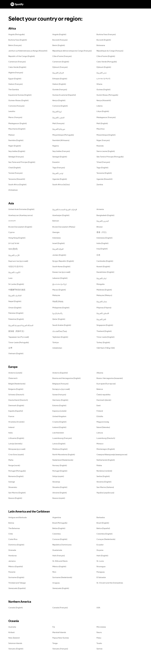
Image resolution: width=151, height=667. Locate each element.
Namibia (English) (15, 140)
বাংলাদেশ (12, 221)
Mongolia (100, 284)
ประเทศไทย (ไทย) (59, 331)
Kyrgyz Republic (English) (63, 261)
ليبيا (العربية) (57, 111)
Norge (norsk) (14, 465)
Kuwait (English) (103, 266)
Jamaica (12, 561)
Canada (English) (15, 607)
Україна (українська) (105, 492)
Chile (10, 533)
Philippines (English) (60, 307)
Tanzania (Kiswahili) (16, 179)
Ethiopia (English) (59, 78)
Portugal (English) (59, 471)
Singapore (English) (104, 325)
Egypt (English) (14, 78)
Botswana (100, 45)
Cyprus (11, 232)
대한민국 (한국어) (15, 266)
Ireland (11, 427)
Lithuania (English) (16, 438)
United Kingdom (59, 416)
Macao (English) (59, 289)
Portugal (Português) (17, 471)
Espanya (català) (59, 411)
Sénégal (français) (16, 156)
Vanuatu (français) (60, 648)
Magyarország (102, 421)
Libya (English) (102, 111)
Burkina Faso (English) (17, 40)
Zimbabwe (13, 190)
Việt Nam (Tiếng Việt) (105, 348)
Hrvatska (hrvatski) (16, 421)
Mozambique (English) (105, 135)
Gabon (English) (59, 84)
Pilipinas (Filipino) (103, 307)
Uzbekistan (57, 348)
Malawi (11, 135)
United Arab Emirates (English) (21, 209)
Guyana (99, 550)
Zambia (99, 184)
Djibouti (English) (103, 67)
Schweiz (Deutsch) (16, 394)
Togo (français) (58, 167)
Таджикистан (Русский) (18, 337)
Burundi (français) (59, 40)
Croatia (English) (59, 421)
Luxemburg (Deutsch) (105, 438)
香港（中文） (102, 232)
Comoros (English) (60, 105)
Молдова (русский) (16, 449)
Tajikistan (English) (60, 337)
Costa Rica (12, 539)
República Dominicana (61, 544)
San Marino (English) (17, 492)
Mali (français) (58, 123)
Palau (98, 637)
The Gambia (13, 89)
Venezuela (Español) (17, 588)
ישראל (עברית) (13, 243)
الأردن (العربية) (13, 255)
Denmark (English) (16, 405)
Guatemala (57, 550)
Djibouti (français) (60, 67)
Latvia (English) (58, 443)
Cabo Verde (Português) (106, 61)
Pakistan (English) (15, 313)
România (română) (104, 471)
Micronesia (101, 627)
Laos (10, 278)
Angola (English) (59, 34)
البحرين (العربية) (102, 221)
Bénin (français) (15, 45)
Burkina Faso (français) (106, 34)
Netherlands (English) (105, 460)
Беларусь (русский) (61, 389)
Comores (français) (16, 105)
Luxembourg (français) (62, 438)
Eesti (98, 405)
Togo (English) (102, 167)
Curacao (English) (59, 539)
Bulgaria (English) (15, 389)
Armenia (100, 209)
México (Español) (15, 566)
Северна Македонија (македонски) (111, 454)
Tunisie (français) (15, 173)
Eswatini (56, 162)
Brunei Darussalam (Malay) (63, 226)
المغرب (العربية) (58, 117)
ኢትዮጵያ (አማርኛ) (103, 78)
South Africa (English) (17, 184)
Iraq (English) (102, 248)
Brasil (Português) (59, 523)
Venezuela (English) (60, 588)
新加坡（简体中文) (16, 331)
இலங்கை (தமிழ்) (59, 284)
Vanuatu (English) (15, 648)
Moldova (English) (59, 449)
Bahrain (55, 220)
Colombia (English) (104, 533)
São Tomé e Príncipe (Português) (110, 156)
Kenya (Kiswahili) (103, 100)
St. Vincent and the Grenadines (109, 582)
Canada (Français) (60, 607)
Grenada (12, 550)
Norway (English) (59, 465)
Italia (10, 432)
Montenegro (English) (105, 449)
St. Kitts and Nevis (59, 561)
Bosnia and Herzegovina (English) (66, 378)
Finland (99, 411)
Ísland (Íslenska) (103, 427)
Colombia (56, 533)
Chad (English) (14, 167)
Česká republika (103, 394)
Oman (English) (14, 307)
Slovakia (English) (59, 487)
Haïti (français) (58, 555)
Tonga (55, 643)
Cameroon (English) (60, 61)
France (11, 416)
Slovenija (56, 481)
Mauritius (100, 128)
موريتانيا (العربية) (58, 129)
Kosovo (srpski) (58, 498)
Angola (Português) (16, 34)
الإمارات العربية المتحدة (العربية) (64, 209)
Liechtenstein (58, 432)
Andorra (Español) (60, 372)
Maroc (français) (15, 117)
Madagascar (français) (106, 117)
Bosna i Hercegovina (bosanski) (109, 378)
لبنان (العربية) (101, 278)
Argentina (56, 517)
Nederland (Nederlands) (62, 460)
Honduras (12, 555)
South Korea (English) (61, 266)
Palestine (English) (16, 319)
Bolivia (11, 523)
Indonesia (56, 237)
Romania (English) (15, 476)
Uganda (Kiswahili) (104, 179)
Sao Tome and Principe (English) (21, 162)
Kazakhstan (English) (105, 272)
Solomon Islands (15, 643)
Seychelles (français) (61, 151)
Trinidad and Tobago (17, 582)
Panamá (11, 572)
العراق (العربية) (57, 249)
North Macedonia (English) (63, 454)
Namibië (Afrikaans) (60, 140)
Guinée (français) (59, 89)
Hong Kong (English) (16, 237)
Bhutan (99, 226)
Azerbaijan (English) (60, 215)
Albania (99, 372)
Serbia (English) (103, 476)
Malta (10, 460)
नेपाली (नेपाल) (57, 301)
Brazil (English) (102, 523)
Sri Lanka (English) (16, 284)
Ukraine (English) (59, 492)
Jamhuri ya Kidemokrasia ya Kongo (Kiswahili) (27, 50)
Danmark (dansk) (103, 400)
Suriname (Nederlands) (62, 577)
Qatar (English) (58, 319)
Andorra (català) (15, 372)
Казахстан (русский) (61, 272)
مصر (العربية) (101, 72)
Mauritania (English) (16, 128)
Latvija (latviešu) (15, 443)
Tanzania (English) (104, 173)
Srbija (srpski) (58, 476)
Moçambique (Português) (63, 135)
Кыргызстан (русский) (18, 261)
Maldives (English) (104, 289)
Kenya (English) (58, 100)
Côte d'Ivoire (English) (105, 56)
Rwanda (100, 145)
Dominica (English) (16, 544)
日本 (98, 255)
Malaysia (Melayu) (104, 295)
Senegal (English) (59, 156)
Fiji (53, 627)
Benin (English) (58, 45)
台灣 (10, 348)
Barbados (100, 517)
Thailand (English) (104, 331)
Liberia (99, 105)
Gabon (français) (15, 84)
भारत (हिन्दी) (13, 249)
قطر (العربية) (101, 319)
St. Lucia (100, 561)
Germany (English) (60, 400)
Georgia (55, 232)
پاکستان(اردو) (57, 313)
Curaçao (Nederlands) (105, 539)
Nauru (99, 632)
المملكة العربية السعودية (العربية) (20, 325)
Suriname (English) (16, 577)
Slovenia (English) (103, 481)
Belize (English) (58, 528)
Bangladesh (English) (105, 215)
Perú (54, 572)
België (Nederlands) (16, 383)
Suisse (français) (59, 394)
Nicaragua (100, 566)
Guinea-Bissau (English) (18, 100)
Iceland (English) (59, 427)
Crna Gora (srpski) (16, 454)
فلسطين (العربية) (102, 313)
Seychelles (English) (16, 151)
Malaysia (56, 295)
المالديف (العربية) (14, 295)
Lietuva (99, 432)
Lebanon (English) (59, 278)
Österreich (12, 378)
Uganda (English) (59, 179)
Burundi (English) (103, 40)
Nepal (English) (14, 301)
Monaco (99, 443)
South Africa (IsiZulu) (61, 184)
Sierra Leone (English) (105, 151)
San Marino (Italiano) (105, 487)
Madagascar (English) (17, 123)
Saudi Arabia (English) (61, 325)
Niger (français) (103, 140)
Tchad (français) (103, 162)
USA (98, 607)
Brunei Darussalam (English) (20, 226)
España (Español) (15, 411)
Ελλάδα (99, 416)
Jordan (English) (59, 255)
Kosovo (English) (15, 498)
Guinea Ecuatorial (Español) (64, 95)
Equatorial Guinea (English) (19, 95)
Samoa (99, 648)
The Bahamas (14, 528)
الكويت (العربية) (14, 272)
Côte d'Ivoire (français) (62, 56)
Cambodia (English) (104, 261)
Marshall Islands (59, 632)
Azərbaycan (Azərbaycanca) (20, 215)
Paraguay (100, 572)
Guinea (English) (103, 89)
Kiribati (11, 632)
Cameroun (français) (17, 61)
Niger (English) (14, 145)
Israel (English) (58, 243)
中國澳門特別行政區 (16, 289)
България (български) (106, 383)
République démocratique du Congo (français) (72, 50)
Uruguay (56, 582)
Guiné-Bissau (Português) (107, 95)
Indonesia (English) (104, 237)
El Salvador (101, 577)
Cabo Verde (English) (17, 67)
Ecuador (100, 544)
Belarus (99, 389)
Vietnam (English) (15, 353)
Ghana (99, 84)
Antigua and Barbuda (17, 517)
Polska (99, 465)
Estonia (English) (59, 405)
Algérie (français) (15, 72)
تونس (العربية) (57, 173)
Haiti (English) (102, 555)
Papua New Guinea (60, 637)
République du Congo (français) (109, 50)
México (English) (59, 566)
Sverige (11, 481)
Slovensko (12, 487)
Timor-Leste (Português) (18, 342)
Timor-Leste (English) (105, 337)
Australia (12, 627)
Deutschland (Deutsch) (18, 400)
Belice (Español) (103, 528)
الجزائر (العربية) (58, 72)
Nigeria (55, 145)
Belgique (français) (60, 383)
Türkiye (55, 342)
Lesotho (11, 111)
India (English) (102, 243)
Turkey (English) (103, 342)
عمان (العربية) (101, 301)
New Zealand (14, 637)
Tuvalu (99, 643)
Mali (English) (102, 123)
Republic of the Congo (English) (21, 56)
